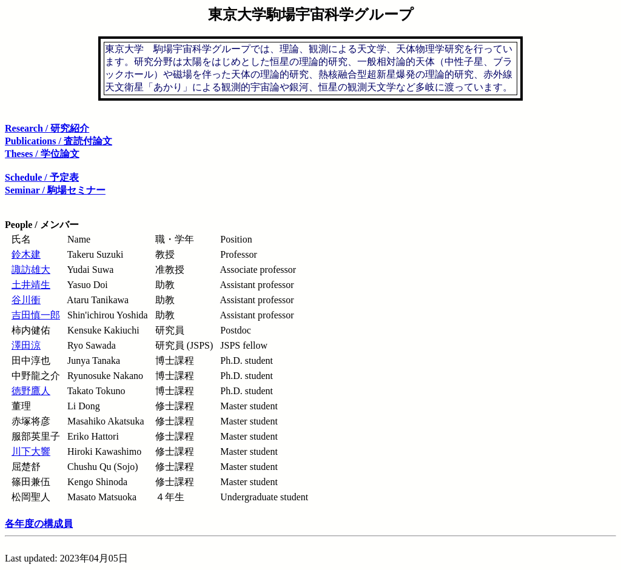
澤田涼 (26, 345)
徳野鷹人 (31, 391)
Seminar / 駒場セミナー (55, 190)
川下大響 (31, 451)
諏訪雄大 (31, 269)
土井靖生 (31, 285)
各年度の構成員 (39, 523)
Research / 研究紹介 (47, 128)
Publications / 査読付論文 (58, 141)
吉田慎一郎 (36, 315)
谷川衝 (26, 300)
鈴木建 (26, 254)
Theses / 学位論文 (42, 154)
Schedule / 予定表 (42, 177)
